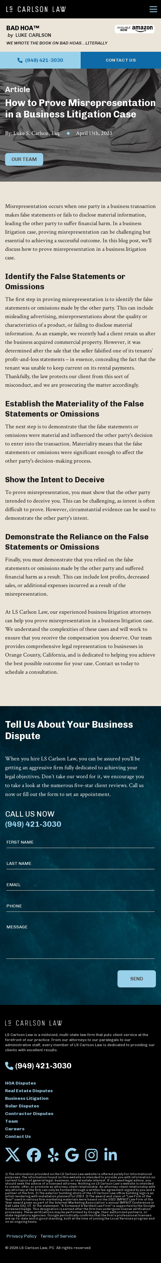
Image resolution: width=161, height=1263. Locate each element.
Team (11, 1121)
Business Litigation (27, 1098)
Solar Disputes (22, 1106)
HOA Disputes (20, 1083)
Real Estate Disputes (29, 1090)
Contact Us (121, 60)
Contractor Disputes (29, 1113)
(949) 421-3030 (40, 60)
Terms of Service (58, 1236)
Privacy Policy (21, 1236)
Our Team (24, 159)
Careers (14, 1129)
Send (136, 979)
